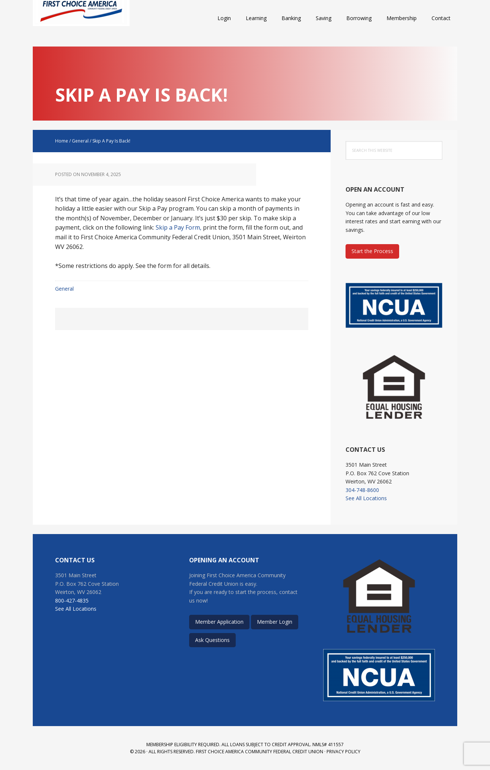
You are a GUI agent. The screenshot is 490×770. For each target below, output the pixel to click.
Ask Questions (212, 639)
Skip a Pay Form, (179, 227)
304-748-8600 (362, 489)
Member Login (274, 621)
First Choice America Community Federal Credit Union (81, 18)
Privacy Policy (343, 751)
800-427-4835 (72, 600)
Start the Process (372, 251)
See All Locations (366, 498)
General (64, 288)
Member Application (219, 621)
